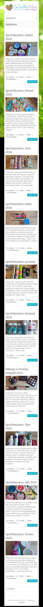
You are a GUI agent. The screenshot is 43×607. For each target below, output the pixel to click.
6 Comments (11, 302)
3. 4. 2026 (20, 135)
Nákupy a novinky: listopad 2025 (17, 371)
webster (22, 602)
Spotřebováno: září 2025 (21, 482)
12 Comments (11, 192)
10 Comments (11, 137)
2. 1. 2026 (20, 300)
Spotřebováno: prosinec (21, 261)
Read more (32, 81)
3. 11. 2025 (20, 469)
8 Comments (11, 79)
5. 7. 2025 (20, 576)
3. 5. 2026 (20, 77)
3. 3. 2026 (20, 190)
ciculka (10, 77)
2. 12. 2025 (20, 411)
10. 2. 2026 (20, 248)
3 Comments (11, 578)
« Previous (10, 589)
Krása (28, 77)
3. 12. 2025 (20, 355)
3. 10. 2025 (20, 521)
